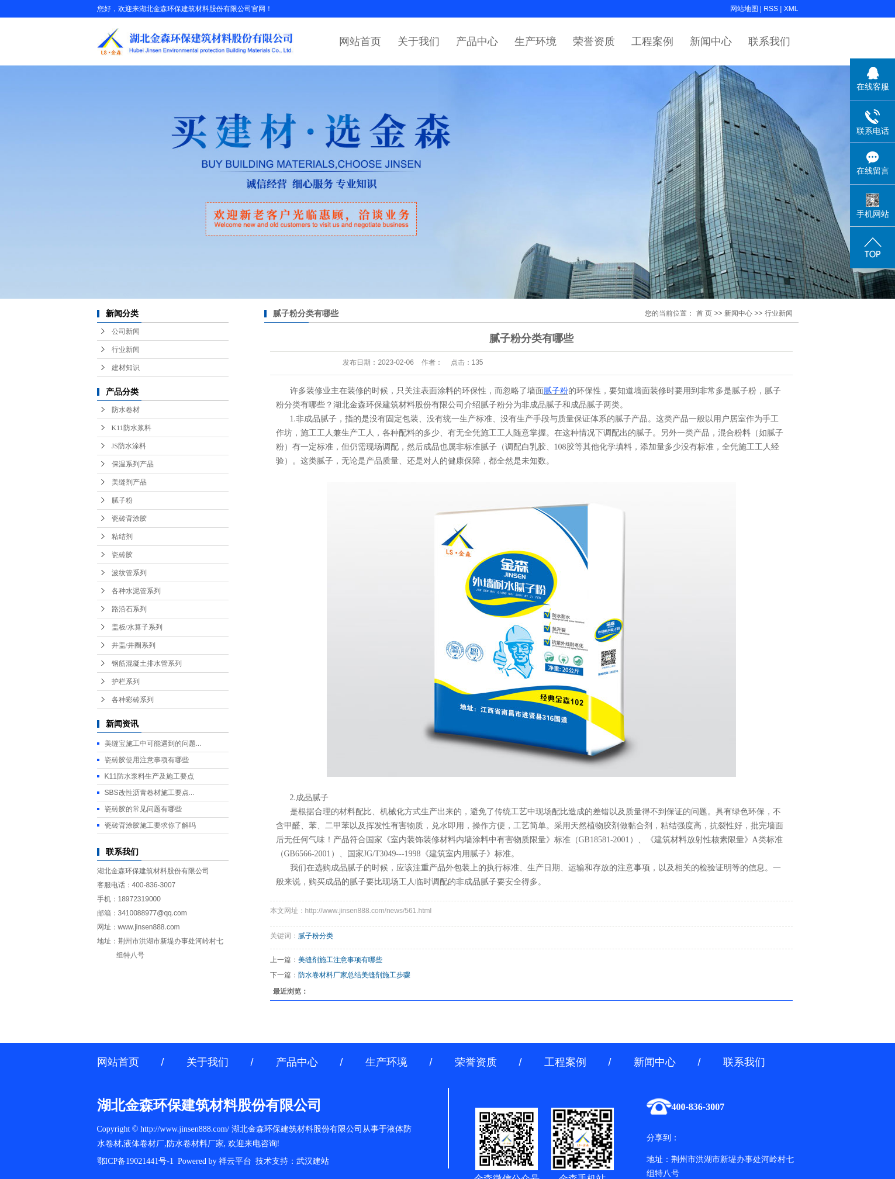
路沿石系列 (129, 609)
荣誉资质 (594, 41)
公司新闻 (126, 331)
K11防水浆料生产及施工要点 (149, 776)
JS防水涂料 (129, 446)
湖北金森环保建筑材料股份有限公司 (398, 404)
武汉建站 (312, 1161)
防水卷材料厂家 (195, 1143)
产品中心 (477, 41)
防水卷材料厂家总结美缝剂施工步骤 (354, 975)
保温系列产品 (133, 464)
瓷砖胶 (122, 555)
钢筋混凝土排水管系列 (147, 663)
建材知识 (126, 368)
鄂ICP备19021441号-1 (135, 1161)
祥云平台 (235, 1161)
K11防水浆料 (131, 428)
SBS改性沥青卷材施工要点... (150, 793)
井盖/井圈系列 (133, 645)
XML (791, 9)
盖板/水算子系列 (137, 627)
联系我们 (769, 41)
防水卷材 (126, 410)
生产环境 (535, 41)
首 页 (704, 313)
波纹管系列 (129, 573)
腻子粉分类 (315, 936)
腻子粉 (122, 500)
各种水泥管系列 (136, 591)
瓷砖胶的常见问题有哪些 (143, 809)
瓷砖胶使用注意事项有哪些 (147, 760)
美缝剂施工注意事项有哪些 (340, 960)
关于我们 (419, 41)
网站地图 (744, 9)
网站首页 (360, 41)
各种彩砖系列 (133, 700)
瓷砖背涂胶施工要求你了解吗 (150, 825)
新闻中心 (711, 41)
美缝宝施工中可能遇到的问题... (153, 743)
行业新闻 (126, 349)
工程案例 (652, 41)
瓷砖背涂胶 (129, 518)
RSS (770, 9)
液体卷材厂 (143, 1143)
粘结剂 (122, 537)
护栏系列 (126, 681)
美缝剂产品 (129, 482)
